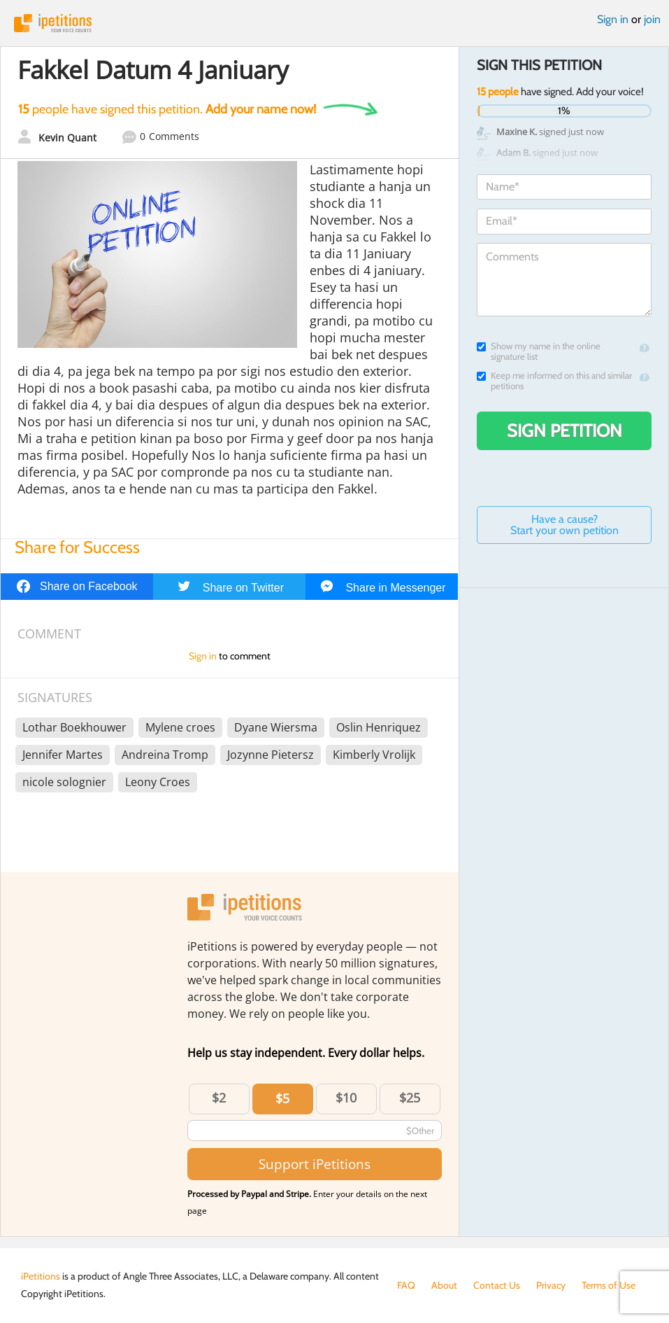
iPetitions (334, 23)
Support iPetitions (315, 1163)
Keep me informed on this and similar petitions (554, 380)
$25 (409, 1097)
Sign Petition (564, 430)
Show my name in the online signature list (538, 351)
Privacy (551, 1285)
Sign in (612, 19)
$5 (282, 1098)
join (652, 19)
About (444, 1285)
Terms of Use (608, 1285)
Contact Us (496, 1285)
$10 (346, 1097)
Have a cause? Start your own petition (564, 524)
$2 (219, 1097)
